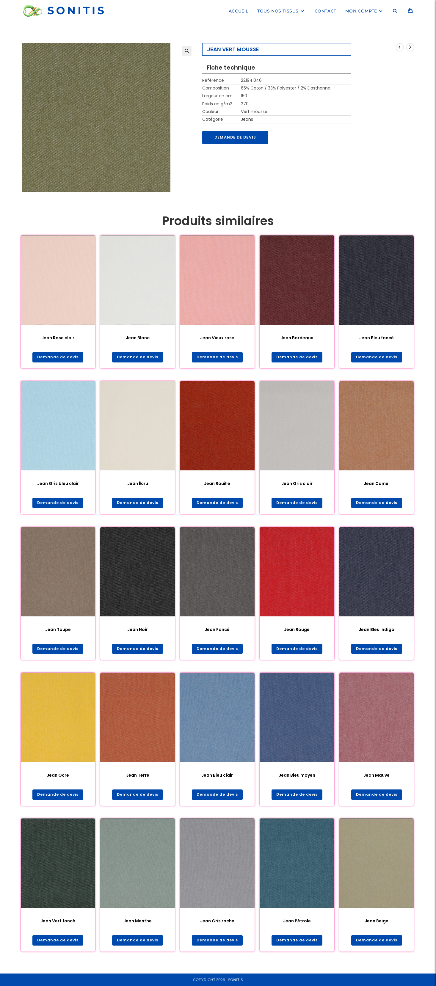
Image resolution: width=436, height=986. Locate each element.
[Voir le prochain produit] (410, 47)
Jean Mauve (376, 777)
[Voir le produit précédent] (400, 47)
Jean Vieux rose (217, 338)
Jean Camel (377, 484)
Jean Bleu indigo (376, 631)
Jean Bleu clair (217, 777)
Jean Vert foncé (57, 924)
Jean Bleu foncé (376, 338)
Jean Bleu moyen (297, 777)
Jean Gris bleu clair (58, 484)
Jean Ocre (58, 777)
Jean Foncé (217, 631)
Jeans (247, 119)
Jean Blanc (138, 338)
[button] (187, 51)
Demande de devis (237, 138)
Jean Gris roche (217, 924)
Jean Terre (137, 777)
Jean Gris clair (297, 484)
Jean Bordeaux (296, 338)
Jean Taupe (58, 631)
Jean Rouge (297, 631)
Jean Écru (137, 484)
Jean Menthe (137, 924)
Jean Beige (376, 924)
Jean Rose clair (57, 338)
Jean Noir (137, 631)
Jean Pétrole (297, 924)
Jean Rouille (217, 484)
